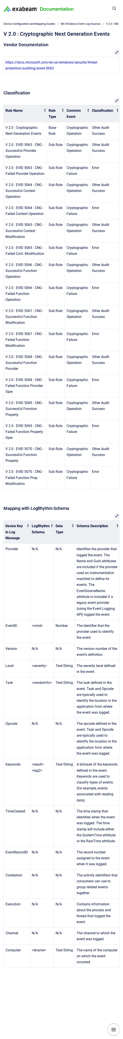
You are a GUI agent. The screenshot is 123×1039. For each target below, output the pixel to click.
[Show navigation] (113, 1029)
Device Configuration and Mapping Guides (29, 23)
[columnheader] (25, 113)
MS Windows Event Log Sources (81, 23)
